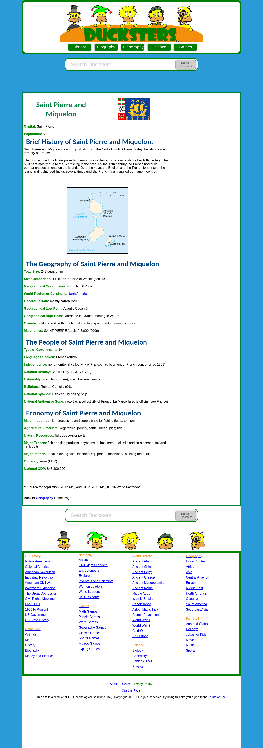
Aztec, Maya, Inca (145, 609)
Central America (197, 577)
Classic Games (89, 633)
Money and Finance (39, 656)
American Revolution (40, 572)
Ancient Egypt (142, 572)
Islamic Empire (143, 598)
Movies (191, 640)
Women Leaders (91, 586)
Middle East (194, 588)
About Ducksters (121, 684)
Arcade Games (89, 643)
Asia (189, 572)
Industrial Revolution (39, 577)
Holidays (192, 629)
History (79, 47)
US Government (36, 615)
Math (28, 640)
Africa (190, 566)
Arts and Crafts (197, 624)
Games (185, 47)
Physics (138, 666)
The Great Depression (41, 593)
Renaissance (141, 604)
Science (159, 47)
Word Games (88, 622)
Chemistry (139, 656)
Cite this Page (131, 690)
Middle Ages (141, 593)
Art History (140, 636)
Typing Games (89, 649)
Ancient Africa (142, 561)
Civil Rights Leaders (93, 565)
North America (78, 293)
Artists (83, 559)
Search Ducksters (185, 64)
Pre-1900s (32, 604)
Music (190, 645)
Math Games (88, 611)
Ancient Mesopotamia (148, 582)
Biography (106, 47)
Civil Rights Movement (41, 598)
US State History (37, 620)
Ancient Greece (143, 577)
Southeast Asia (197, 609)
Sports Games (89, 638)
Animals (31, 634)
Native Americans (37, 561)
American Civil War (39, 582)
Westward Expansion (40, 588)
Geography (133, 47)
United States (195, 561)
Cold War (139, 631)
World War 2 (141, 625)
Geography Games (92, 627)
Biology (137, 650)
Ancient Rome (142, 588)
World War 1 (141, 620)
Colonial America (37, 566)
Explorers (85, 575)
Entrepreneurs (89, 570)
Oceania (192, 598)
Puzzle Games (89, 617)
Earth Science (142, 661)
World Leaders (89, 592)
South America (196, 604)
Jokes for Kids (196, 634)
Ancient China (142, 566)
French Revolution (145, 615)
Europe (191, 582)
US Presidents (89, 597)
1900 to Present (36, 609)
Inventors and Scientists (96, 581)
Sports (190, 650)
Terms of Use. (217, 697)
